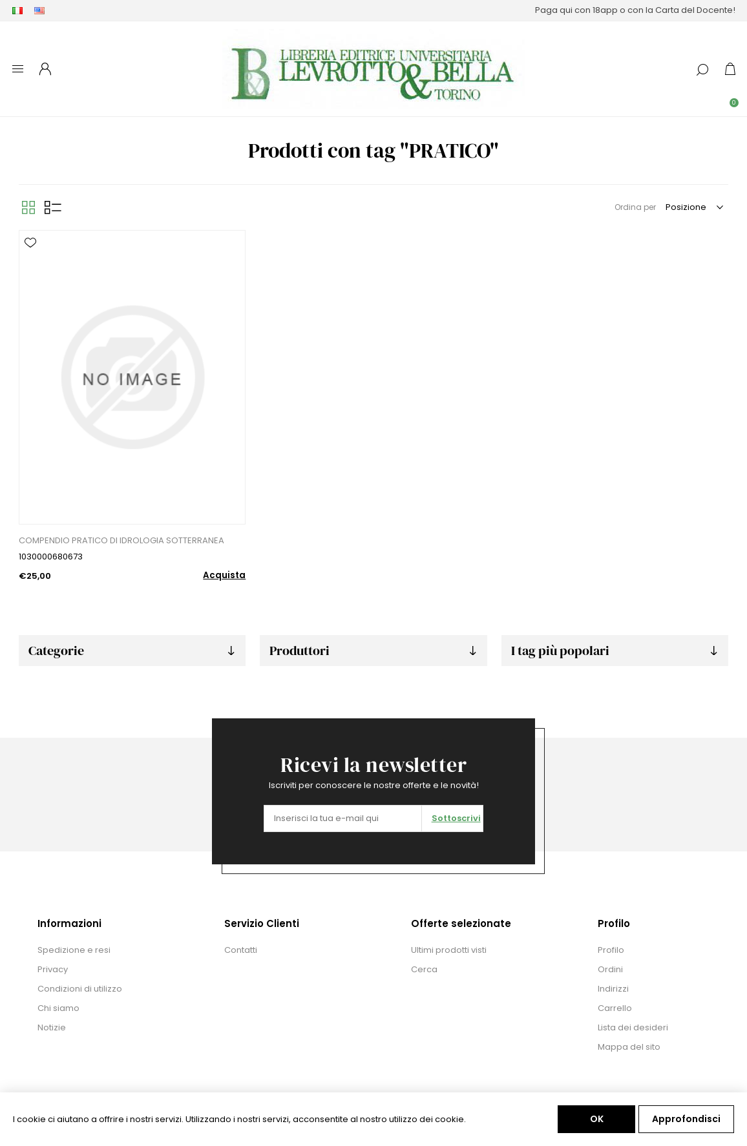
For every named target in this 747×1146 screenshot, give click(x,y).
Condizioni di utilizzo (79, 989)
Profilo (611, 950)
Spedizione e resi (73, 950)
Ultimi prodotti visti (449, 950)
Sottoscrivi (456, 818)
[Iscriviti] (342, 818)
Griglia (28, 207)
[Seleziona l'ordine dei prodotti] (693, 207)
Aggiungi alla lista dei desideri (30, 243)
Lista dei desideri (633, 1027)
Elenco (53, 207)
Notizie (51, 1027)
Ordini (610, 969)
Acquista (224, 575)
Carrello (615, 1008)
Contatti (240, 950)
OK (597, 1118)
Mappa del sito (629, 1047)
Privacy (52, 969)
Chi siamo (58, 1008)
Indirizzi (613, 989)
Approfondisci (686, 1118)
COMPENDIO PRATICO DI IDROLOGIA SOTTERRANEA (121, 540)
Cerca (424, 969)
